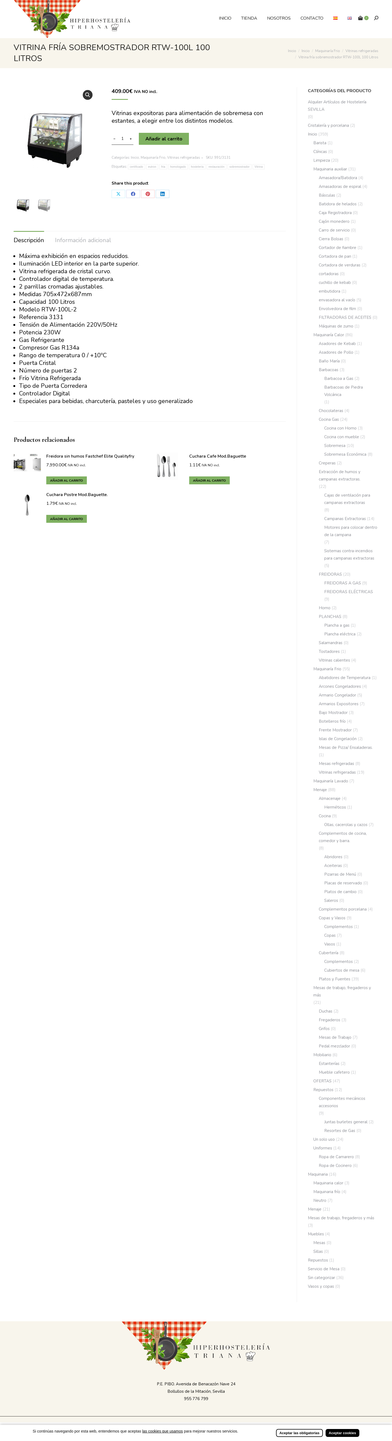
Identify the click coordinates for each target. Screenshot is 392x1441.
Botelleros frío (332, 721)
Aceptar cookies (342, 1437)
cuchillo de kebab (335, 282)
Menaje (320, 789)
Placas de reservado (343, 883)
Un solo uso (324, 1139)
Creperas (327, 463)
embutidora (329, 291)
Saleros (331, 900)
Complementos (338, 926)
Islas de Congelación (338, 738)
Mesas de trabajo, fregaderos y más (342, 991)
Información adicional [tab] (83, 240)
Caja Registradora (335, 212)
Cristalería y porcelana (328, 125)
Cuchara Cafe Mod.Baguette (217, 456)
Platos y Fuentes (334, 979)
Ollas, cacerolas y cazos (345, 824)
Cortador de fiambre (337, 247)
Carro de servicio (334, 230)
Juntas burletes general (345, 1122)
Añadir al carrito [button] (66, 480)
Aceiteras (333, 865)
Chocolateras (331, 410)
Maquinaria (318, 1174)
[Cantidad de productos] (122, 139)
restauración (217, 166)
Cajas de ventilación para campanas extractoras (347, 499)
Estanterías (329, 1063)
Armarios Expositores (339, 704)
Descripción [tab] (29, 240)
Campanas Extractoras (345, 518)
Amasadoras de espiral (340, 186)
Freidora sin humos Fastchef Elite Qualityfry (90, 456)
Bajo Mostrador (333, 712)
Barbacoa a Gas (338, 378)
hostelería (197, 166)
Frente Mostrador (335, 730)
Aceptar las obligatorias (299, 1437)
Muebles (316, 1234)
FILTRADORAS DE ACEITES (345, 317)
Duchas (325, 1011)
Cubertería (328, 953)
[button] (88, 95)
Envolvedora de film (337, 308)
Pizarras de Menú (340, 874)
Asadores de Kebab (337, 343)
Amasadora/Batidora (338, 178)
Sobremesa (334, 445)
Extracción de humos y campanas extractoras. (339, 475)
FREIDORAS (330, 574)
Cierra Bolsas (331, 239)
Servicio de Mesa (323, 1269)
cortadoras (329, 274)
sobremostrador (239, 166)
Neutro (319, 1200)
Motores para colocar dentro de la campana (350, 531)
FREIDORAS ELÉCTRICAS (348, 592)
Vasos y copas (321, 1286)
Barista (319, 143)
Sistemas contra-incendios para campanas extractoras (349, 554)
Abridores (333, 857)
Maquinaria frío (326, 1191)
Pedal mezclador (334, 1046)
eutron (152, 166)
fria (163, 166)
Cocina (325, 816)
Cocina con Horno (340, 428)
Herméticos (335, 807)
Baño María (329, 361)
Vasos (329, 944)
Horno (324, 608)
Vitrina (259, 166)
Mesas (319, 1242)
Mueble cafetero (334, 1072)
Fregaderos (329, 1020)
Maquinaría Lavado (330, 781)
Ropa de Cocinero (335, 1165)
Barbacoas (328, 370)
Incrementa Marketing (250, 1425)
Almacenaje (330, 798)
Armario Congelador (337, 695)
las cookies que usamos (162, 1435)
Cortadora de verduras (339, 265)
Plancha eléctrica (340, 634)
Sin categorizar (321, 1277)
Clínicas (320, 151)
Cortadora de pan (335, 256)
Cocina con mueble (341, 437)
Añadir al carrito (163, 139)
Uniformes (322, 1148)
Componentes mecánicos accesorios (342, 1102)
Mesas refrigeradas (336, 763)
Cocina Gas (329, 419)
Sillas (318, 1251)
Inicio (135, 157)
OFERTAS (322, 1081)
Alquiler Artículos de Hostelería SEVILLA (337, 105)
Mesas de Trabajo (335, 1037)
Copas (330, 935)
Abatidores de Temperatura (344, 677)
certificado (136, 166)
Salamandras (330, 643)
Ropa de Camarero (336, 1157)
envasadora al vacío (337, 300)
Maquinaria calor (328, 1183)
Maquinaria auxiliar (330, 169)
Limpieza (321, 160)
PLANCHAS (330, 616)
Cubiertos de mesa (341, 970)
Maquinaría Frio (153, 157)
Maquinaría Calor (328, 335)
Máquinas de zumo (336, 326)
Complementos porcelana (343, 909)
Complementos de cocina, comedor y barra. (343, 837)
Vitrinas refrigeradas (183, 157)
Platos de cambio (340, 891)
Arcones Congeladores (340, 686)
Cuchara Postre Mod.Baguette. (77, 494)
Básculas (327, 195)
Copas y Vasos (332, 918)
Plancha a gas (337, 625)
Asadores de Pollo (336, 352)
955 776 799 (196, 1398)
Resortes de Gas (339, 1130)
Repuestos (323, 1089)
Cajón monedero (334, 221)
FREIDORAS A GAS (342, 583)
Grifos (324, 1028)
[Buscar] (376, 18)
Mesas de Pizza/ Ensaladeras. (346, 747)
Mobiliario (322, 1055)
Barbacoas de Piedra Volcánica (343, 391)
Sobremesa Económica (345, 454)
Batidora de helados (338, 204)
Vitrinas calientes (334, 660)
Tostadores (329, 651)
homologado (178, 166)
